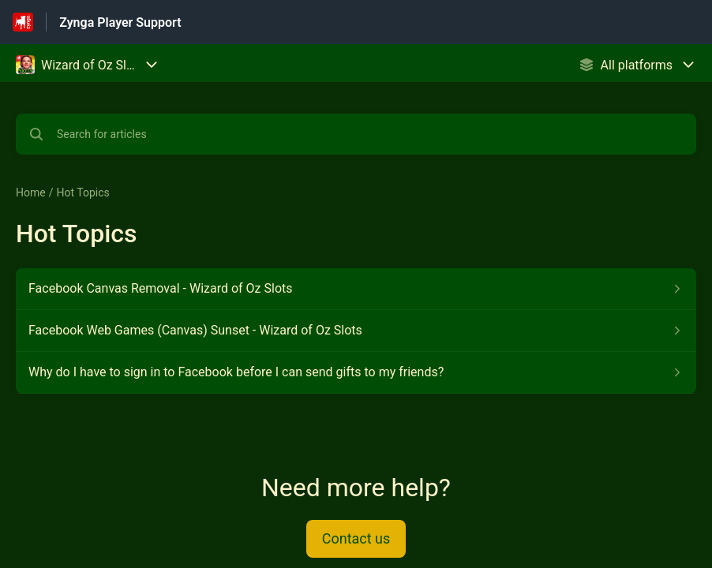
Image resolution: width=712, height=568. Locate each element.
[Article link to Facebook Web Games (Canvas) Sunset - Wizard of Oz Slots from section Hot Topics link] (356, 330)
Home (31, 192)
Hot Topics (82, 192)
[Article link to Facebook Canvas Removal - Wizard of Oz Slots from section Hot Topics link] (356, 288)
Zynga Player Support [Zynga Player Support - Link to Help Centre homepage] (120, 22)
